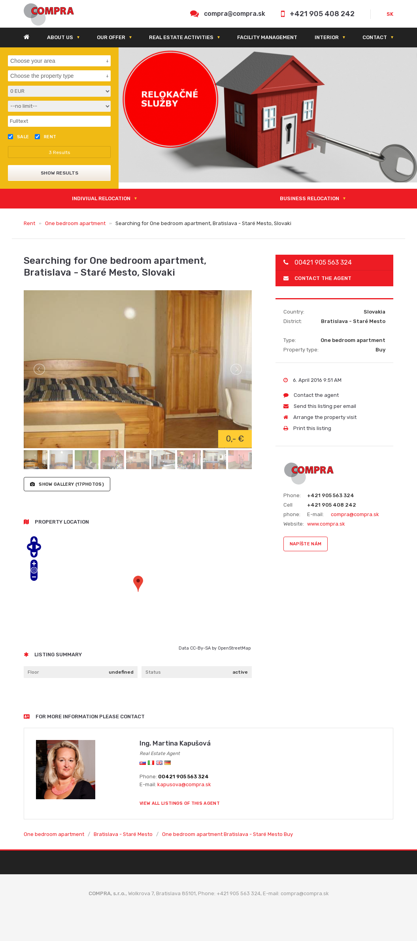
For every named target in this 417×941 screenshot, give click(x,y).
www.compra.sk (326, 524)
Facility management (267, 37)
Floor (33, 672)
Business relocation (309, 198)
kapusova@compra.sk (184, 784)
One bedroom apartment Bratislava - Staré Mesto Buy (227, 834)
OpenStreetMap (234, 648)
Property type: (301, 350)
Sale (18, 136)
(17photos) (67, 484)
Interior (327, 37)
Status (153, 672)
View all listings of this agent (180, 803)
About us (60, 37)
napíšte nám (306, 544)
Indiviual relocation (101, 198)
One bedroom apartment (75, 223)
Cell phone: (291, 509)
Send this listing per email (319, 406)
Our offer (111, 37)
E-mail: (315, 514)
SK (390, 14)
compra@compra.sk (234, 13)
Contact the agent (317, 278)
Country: (293, 312)
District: (292, 321)
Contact (374, 37)
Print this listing (307, 428)
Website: (293, 524)
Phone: (292, 495)
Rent (29, 223)
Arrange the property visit (320, 417)
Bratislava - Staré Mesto (123, 834)
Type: (289, 340)
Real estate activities (181, 37)
